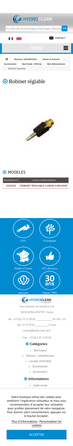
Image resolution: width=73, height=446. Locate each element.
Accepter (36, 435)
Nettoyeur (40, 350)
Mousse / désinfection (40, 355)
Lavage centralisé (40, 361)
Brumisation (40, 366)
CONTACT (60, 37)
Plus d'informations (24, 421)
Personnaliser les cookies (46, 423)
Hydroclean (40, 385)
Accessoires (40, 371)
